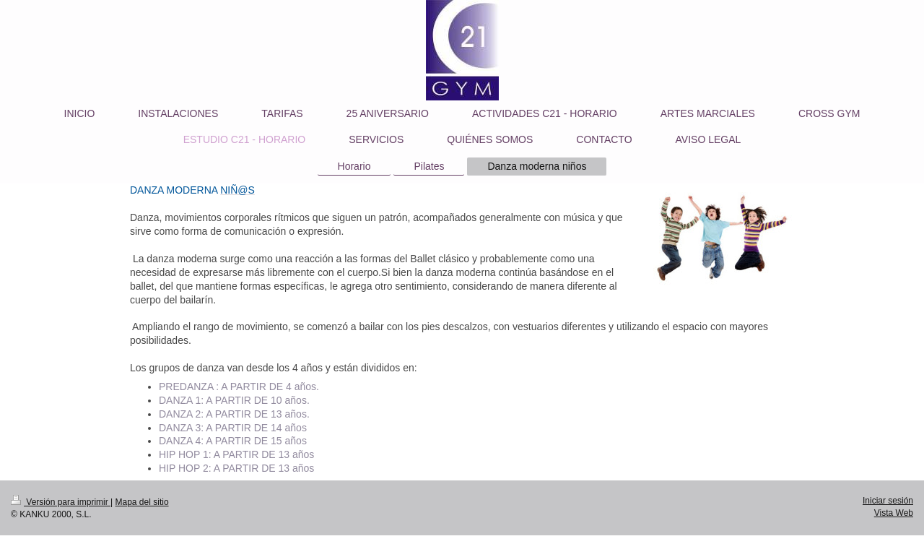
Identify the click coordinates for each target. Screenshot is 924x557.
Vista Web (893, 513)
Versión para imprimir (60, 502)
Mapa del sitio (142, 502)
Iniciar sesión (888, 501)
